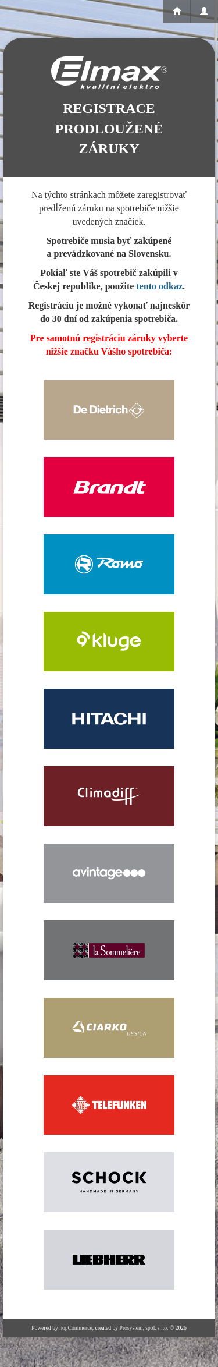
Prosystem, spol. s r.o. (144, 1327)
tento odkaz (159, 286)
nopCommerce (75, 1327)
